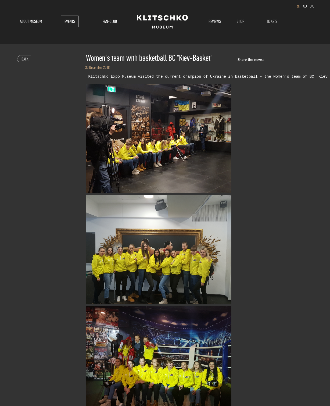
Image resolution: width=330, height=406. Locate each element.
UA (312, 6)
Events (69, 21)
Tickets (272, 21)
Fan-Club (110, 21)
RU (305, 6)
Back (24, 59)
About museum (31, 21)
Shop (240, 21)
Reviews (215, 21)
